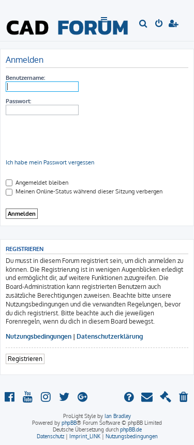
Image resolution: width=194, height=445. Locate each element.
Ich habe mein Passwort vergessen (50, 162)
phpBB (69, 423)
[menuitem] (143, 24)
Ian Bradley (118, 416)
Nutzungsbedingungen (38, 336)
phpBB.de (131, 429)
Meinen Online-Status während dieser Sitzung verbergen (84, 191)
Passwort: (18, 101)
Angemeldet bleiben (37, 182)
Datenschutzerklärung (110, 336)
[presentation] (84, 137)
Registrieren (25, 359)
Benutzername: (25, 77)
